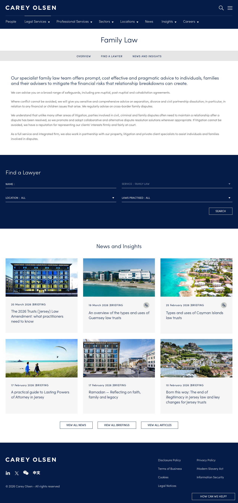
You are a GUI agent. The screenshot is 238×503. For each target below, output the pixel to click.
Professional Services (73, 21)
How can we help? (213, 496)
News (149, 21)
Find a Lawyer (112, 56)
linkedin (8, 472)
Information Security (210, 477)
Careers (189, 21)
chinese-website (36, 472)
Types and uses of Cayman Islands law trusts (194, 315)
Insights (167, 21)
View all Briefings (117, 424)
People (11, 21)
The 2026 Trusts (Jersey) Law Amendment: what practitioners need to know (37, 316)
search (221, 211)
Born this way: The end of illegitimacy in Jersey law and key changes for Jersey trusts (193, 396)
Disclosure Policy (169, 459)
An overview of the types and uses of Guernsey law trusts (119, 315)
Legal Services (35, 21)
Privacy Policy (206, 459)
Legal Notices (167, 485)
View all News (76, 424)
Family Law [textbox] (142, 184)
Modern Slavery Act (210, 468)
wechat (25, 472)
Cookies (163, 477)
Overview (84, 56)
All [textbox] (23, 197)
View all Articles (160, 424)
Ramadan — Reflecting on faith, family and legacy (115, 393)
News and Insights (147, 56)
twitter (17, 473)
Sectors (104, 21)
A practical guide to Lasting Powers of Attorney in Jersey (40, 393)
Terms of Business (170, 468)
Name (9, 184)
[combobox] (177, 184)
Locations (127, 21)
